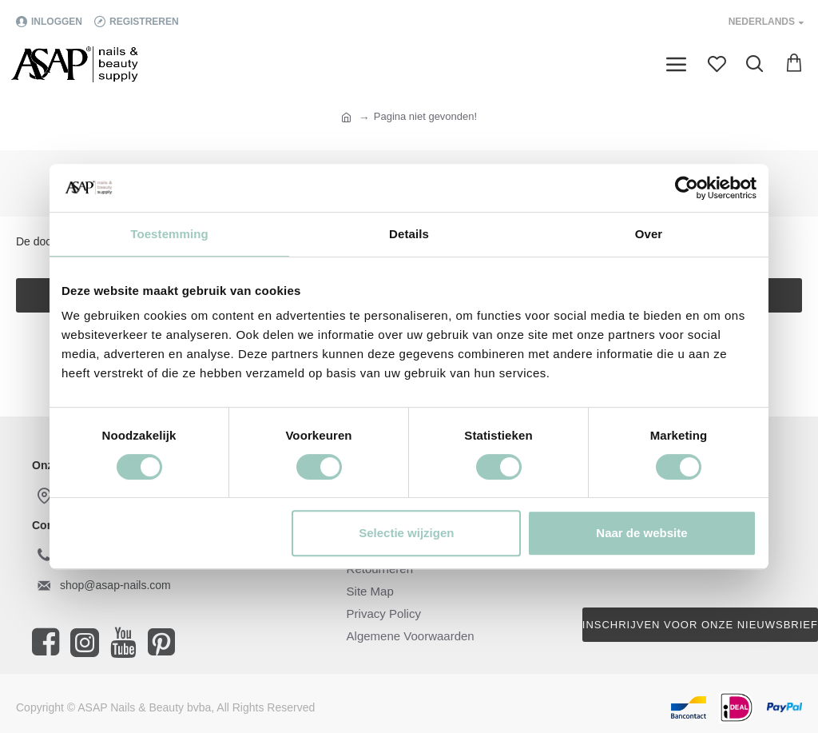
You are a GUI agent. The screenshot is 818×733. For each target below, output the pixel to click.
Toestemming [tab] (169, 234)
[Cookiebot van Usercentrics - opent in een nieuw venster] (686, 188)
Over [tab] (649, 234)
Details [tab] (409, 234)
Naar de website (641, 533)
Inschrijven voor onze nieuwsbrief (700, 625)
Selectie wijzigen (406, 533)
